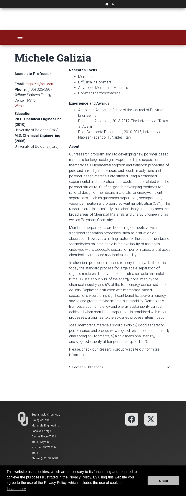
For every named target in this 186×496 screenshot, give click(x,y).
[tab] (120, 365)
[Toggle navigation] (20, 37)
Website (21, 106)
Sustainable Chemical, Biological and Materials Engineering (46, 420)
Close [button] (163, 481)
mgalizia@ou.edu (39, 84)
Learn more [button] (16, 489)
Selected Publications (119, 367)
